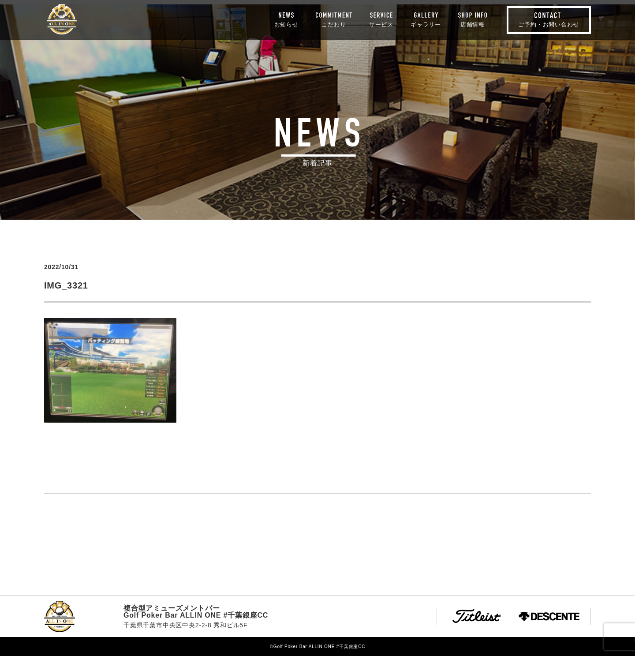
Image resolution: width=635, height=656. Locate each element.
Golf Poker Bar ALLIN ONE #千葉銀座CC (61, 19)
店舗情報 (472, 24)
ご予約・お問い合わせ (548, 24)
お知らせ (286, 24)
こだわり (333, 24)
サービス (381, 24)
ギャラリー (426, 24)
